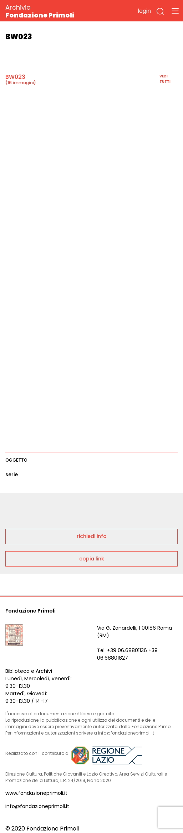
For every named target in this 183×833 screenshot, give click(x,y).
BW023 (15, 77)
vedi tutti (165, 78)
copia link (91, 558)
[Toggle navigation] (175, 10)
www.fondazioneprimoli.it (36, 793)
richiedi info (92, 536)
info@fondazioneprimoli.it (37, 806)
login (144, 11)
